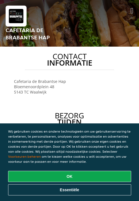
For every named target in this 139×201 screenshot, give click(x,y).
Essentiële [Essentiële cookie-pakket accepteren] (69, 190)
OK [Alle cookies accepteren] (69, 176)
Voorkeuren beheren (24, 156)
